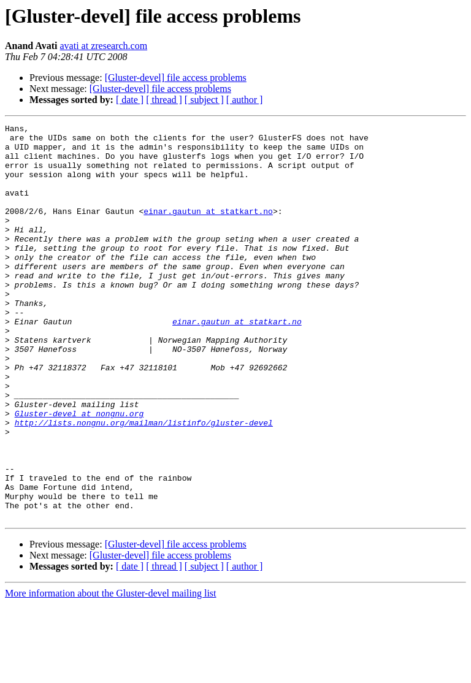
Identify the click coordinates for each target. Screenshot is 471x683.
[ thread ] (164, 99)
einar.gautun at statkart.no (208, 229)
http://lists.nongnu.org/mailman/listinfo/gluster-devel (144, 483)
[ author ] (244, 99)
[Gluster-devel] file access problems (176, 77)
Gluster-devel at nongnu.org (79, 472)
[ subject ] (204, 99)
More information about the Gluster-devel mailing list (110, 672)
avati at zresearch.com (104, 45)
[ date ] (130, 99)
